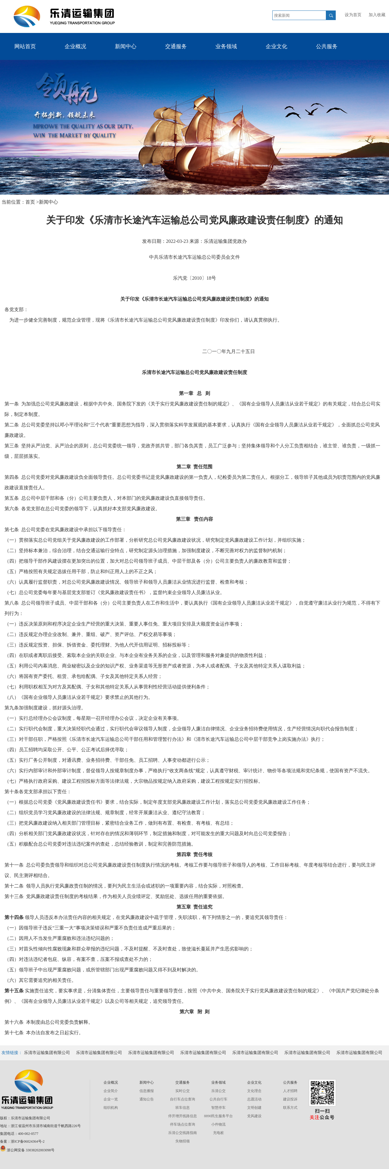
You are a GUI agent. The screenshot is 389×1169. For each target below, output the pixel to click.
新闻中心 (125, 46)
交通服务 (176, 46)
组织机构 (111, 1108)
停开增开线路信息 (182, 1116)
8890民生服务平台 (218, 1116)
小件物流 (218, 1124)
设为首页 (353, 15)
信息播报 (146, 1091)
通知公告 (146, 1099)
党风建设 (254, 1116)
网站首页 (25, 46)
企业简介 (111, 1091)
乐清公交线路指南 (182, 1133)
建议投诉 (290, 1099)
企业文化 (276, 46)
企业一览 (111, 1099)
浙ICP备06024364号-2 (28, 1141)
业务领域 (226, 46)
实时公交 (182, 1091)
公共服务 (327, 46)
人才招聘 (290, 1091)
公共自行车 (218, 1099)
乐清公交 (218, 1091)
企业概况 (75, 46)
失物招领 (182, 1141)
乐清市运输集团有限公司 (47, 1052)
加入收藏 (377, 15)
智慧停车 (218, 1108)
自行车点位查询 (182, 1099)
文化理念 (254, 1091)
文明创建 (254, 1108)
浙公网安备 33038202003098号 (27, 1150)
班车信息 (182, 1108)
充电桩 (218, 1133)
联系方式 (290, 1108)
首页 (30, 202)
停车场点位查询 (182, 1124)
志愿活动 (254, 1099)
